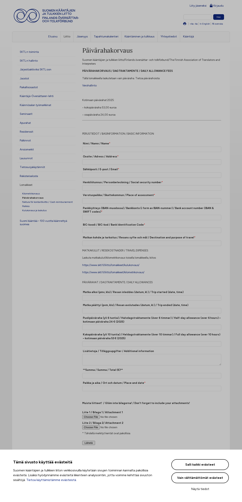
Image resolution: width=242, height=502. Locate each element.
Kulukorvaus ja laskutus (34, 210)
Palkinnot (25, 140)
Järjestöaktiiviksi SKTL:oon (35, 69)
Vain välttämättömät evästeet (200, 478)
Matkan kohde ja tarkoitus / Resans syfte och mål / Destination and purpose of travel (138, 237)
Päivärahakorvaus (33, 197)
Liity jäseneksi (198, 5)
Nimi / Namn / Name (96, 143)
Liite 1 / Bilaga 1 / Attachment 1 (102, 412)
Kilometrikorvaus (31, 193)
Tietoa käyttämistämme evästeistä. (51, 480)
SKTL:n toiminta (29, 51)
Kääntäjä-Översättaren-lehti (37, 96)
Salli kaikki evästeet (200, 464)
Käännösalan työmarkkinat (35, 105)
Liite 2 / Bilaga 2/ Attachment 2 (102, 422)
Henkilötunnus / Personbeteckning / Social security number (122, 182)
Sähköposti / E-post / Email (100, 169)
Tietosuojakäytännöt (32, 167)
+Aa (191, 23)
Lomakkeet (26, 184)
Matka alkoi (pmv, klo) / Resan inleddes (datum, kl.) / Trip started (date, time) (133, 292)
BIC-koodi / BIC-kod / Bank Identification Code (113, 224)
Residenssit (26, 131)
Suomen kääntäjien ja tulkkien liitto (63, 16)
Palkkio (26, 206)
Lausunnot (26, 158)
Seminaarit (26, 113)
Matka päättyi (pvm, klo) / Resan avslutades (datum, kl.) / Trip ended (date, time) (135, 305)
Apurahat (25, 122)
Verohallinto (89, 85)
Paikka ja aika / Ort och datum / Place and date (113, 382)
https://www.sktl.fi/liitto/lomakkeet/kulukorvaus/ (110, 265)
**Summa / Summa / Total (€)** (103, 369)
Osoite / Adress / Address (100, 156)
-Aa (195, 23)
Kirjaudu (217, 6)
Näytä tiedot (200, 489)
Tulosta (184, 24)
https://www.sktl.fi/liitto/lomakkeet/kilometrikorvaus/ (113, 272)
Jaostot (24, 78)
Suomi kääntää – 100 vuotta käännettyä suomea (43, 222)
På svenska (217, 23)
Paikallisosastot (29, 87)
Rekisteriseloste (29, 176)
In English (205, 23)
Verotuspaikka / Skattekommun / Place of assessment (118, 195)
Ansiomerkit (27, 149)
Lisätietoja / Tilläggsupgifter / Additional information (118, 351)
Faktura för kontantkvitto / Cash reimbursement (47, 201)
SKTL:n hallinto (29, 60)
